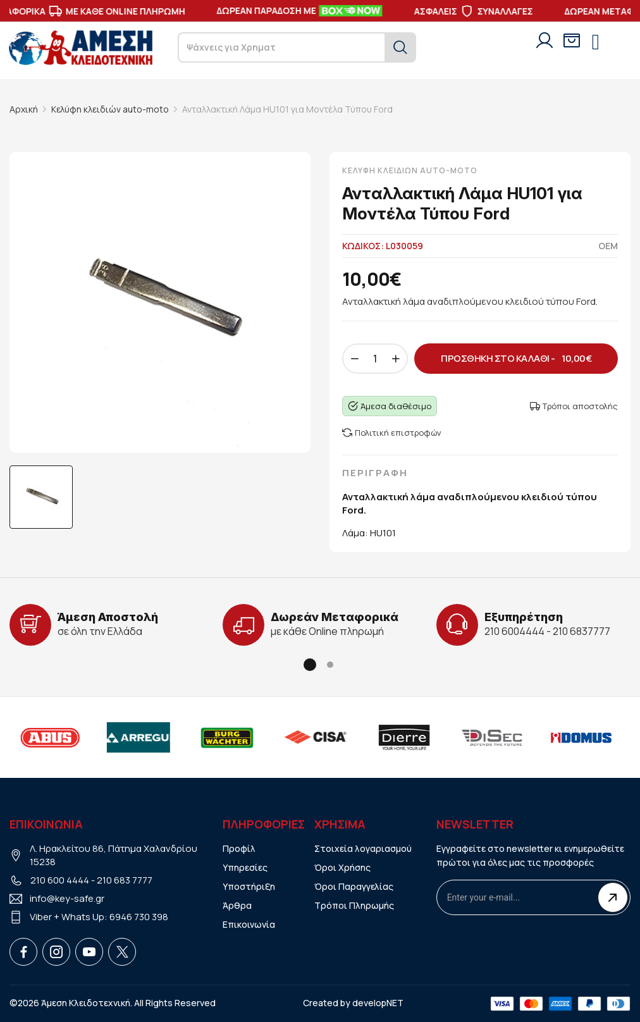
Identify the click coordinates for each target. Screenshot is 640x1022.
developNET (377, 1003)
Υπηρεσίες (245, 867)
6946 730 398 (138, 916)
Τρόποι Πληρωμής (354, 905)
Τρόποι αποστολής (574, 406)
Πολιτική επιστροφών (391, 432)
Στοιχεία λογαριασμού (363, 848)
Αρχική (23, 109)
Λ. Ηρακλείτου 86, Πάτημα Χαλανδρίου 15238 (113, 855)
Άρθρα (237, 905)
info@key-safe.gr (67, 898)
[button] (310, 664)
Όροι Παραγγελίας (353, 886)
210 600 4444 (59, 880)
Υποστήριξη (249, 886)
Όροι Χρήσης (342, 867)
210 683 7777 (124, 880)
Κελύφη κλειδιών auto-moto (110, 109)
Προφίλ (239, 848)
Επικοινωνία (249, 924)
